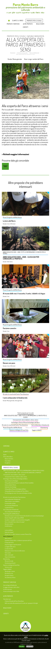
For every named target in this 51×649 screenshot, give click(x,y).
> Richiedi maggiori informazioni (15, 154)
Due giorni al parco (9, 575)
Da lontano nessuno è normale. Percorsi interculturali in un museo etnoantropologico (24, 516)
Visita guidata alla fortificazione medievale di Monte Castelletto (19, 483)
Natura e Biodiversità (31, 427)
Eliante (4, 454)
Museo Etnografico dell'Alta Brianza (12, 427)
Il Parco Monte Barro (8, 456)
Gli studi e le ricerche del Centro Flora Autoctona (15, 425)
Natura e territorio (9, 458)
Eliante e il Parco (17, 20)
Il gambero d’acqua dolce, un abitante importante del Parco (18, 540)
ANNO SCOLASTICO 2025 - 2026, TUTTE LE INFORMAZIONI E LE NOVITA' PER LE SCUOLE (25, 416)
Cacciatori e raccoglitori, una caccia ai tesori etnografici (17, 520)
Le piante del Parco (9, 507)
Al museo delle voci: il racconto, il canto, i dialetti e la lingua (24, 294)
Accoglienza (7, 463)
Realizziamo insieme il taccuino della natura (15, 551)
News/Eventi (40, 24)
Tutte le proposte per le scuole (25, 413)
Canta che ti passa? (9, 532)
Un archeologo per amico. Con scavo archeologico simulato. (18, 493)
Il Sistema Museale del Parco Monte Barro (14, 601)
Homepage (9, 20)
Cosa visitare (8, 461)
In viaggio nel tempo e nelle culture (11, 587)
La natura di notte (9, 548)
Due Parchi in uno (9, 573)
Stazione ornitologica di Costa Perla (18, 430)
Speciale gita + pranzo (10, 571)
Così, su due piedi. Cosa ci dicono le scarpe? (15, 522)
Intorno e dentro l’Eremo (10, 485)
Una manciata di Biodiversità (11, 505)
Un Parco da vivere (7, 589)
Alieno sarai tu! (8, 538)
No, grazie (29, 646)
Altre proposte (28, 24)
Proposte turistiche (13, 24)
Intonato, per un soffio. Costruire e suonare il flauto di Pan (18, 534)
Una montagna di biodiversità (10, 585)
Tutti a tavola (8, 553)
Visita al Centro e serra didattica (12, 501)
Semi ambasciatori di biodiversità (40, 425)
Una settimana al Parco (10, 577)
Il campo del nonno (9, 542)
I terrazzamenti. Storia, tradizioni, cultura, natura (16, 476)
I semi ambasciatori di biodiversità (15, 398)
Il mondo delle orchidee (10, 503)
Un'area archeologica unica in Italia (11, 591)
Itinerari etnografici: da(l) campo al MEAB (14, 518)
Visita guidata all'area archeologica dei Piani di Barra (17, 491)
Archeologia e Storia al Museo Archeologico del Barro (25, 422)
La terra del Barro (9, 221)
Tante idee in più (7, 599)
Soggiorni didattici (37, 430)
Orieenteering (44, 427)
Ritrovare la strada (9, 561)
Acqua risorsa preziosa (10, 557)
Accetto (22, 646)
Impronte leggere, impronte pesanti (13, 544)
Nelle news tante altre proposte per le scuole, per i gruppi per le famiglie (21, 603)
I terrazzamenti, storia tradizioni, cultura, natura (25, 420)
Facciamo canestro (9, 328)
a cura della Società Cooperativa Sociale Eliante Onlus (25, 635)
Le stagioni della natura (10, 546)
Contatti (25, 27)
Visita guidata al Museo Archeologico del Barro (15, 489)
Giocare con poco (9, 363)
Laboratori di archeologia (10, 487)
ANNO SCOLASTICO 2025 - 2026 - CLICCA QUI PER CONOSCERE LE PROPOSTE (21, 258)
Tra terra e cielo (8, 567)
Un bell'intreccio (8, 526)
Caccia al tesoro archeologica (11, 481)
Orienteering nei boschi (10, 563)
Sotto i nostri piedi (9, 555)
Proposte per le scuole (34, 20)
